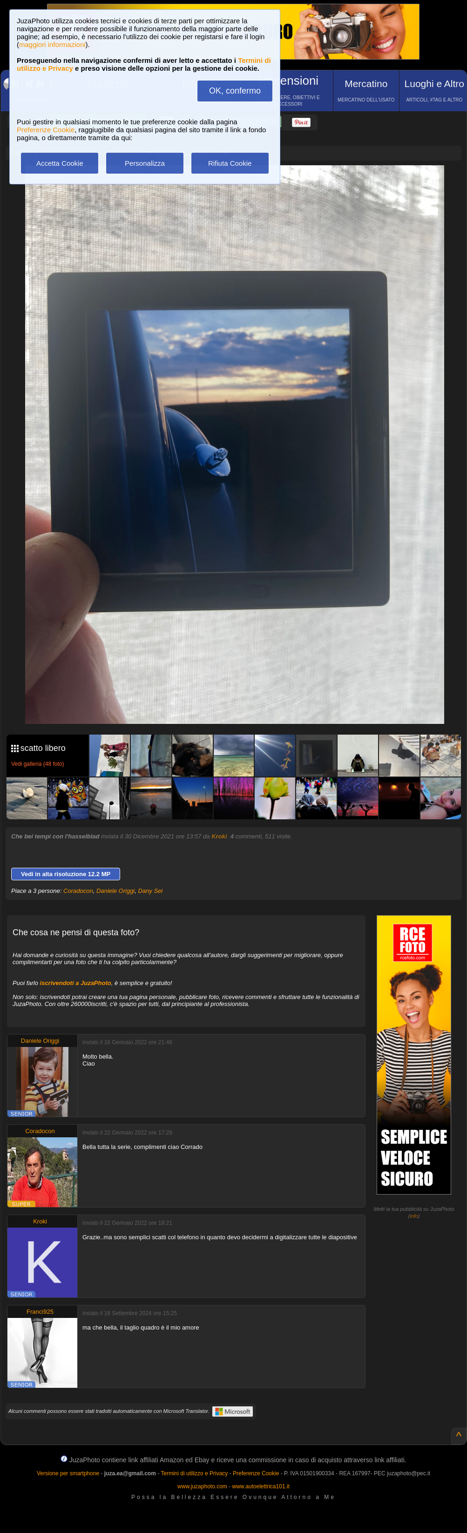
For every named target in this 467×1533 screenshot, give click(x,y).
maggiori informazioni (52, 44)
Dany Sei (150, 890)
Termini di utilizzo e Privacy (194, 1473)
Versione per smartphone (68, 1473)
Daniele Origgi (115, 890)
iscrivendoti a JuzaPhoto (75, 982)
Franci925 (40, 1311)
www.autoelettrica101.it (260, 1486)
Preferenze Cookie (45, 130)
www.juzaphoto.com (202, 1486)
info (414, 1216)
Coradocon (78, 890)
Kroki (219, 836)
